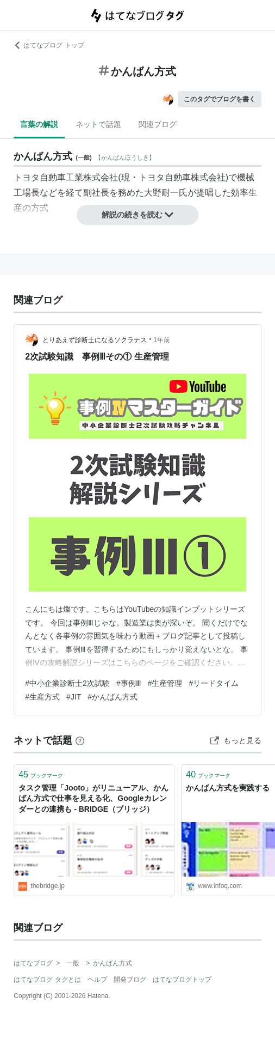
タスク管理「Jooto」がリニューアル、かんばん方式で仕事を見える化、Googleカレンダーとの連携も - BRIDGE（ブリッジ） (93, 798)
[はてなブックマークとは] (80, 740)
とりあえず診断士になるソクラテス (94, 340)
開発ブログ (130, 979)
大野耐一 (161, 192)
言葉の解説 (39, 124)
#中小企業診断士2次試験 (67, 683)
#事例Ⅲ (128, 683)
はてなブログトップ (182, 979)
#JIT (73, 696)
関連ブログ (158, 124)
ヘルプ (97, 979)
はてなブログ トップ (49, 45)
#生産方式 (42, 696)
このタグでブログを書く (219, 99)
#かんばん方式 (113, 696)
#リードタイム (214, 683)
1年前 (162, 340)
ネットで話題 (98, 124)
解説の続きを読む (137, 214)
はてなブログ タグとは (47, 979)
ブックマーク (40, 774)
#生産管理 (165, 683)
